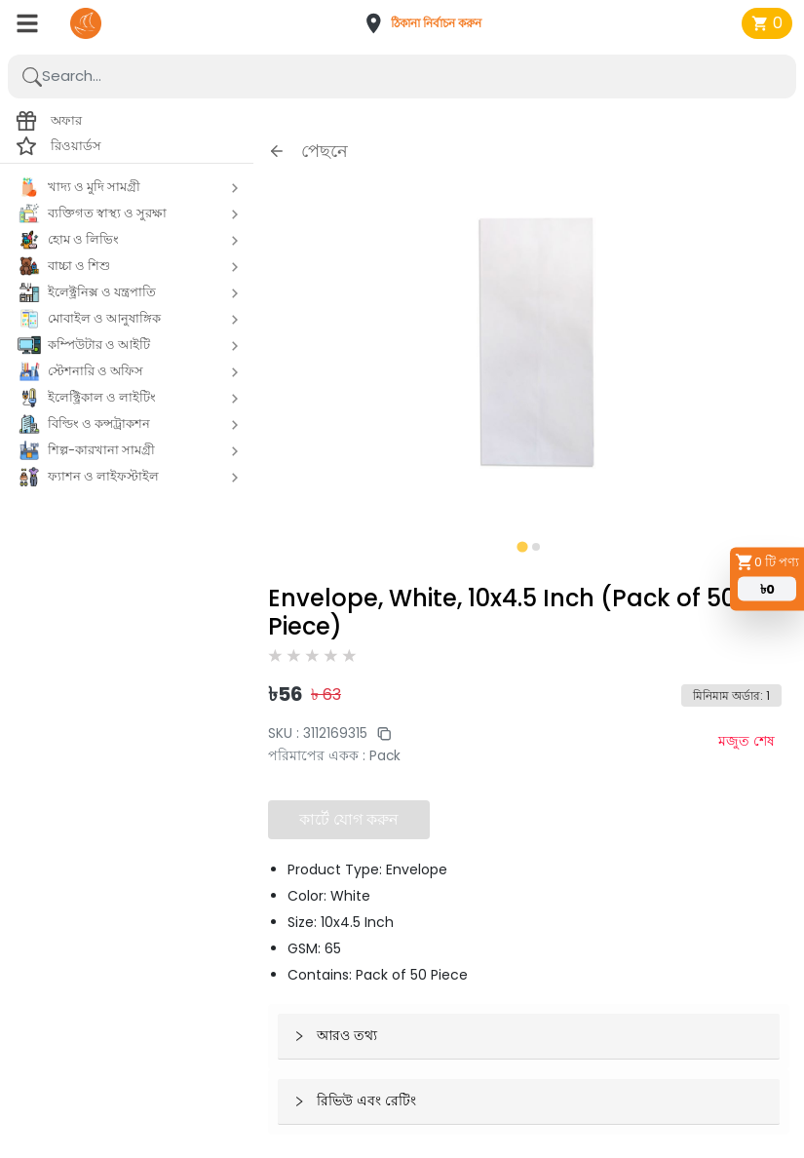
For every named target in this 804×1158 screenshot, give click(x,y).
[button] (429, 23)
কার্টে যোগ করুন (349, 819)
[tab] (522, 546)
